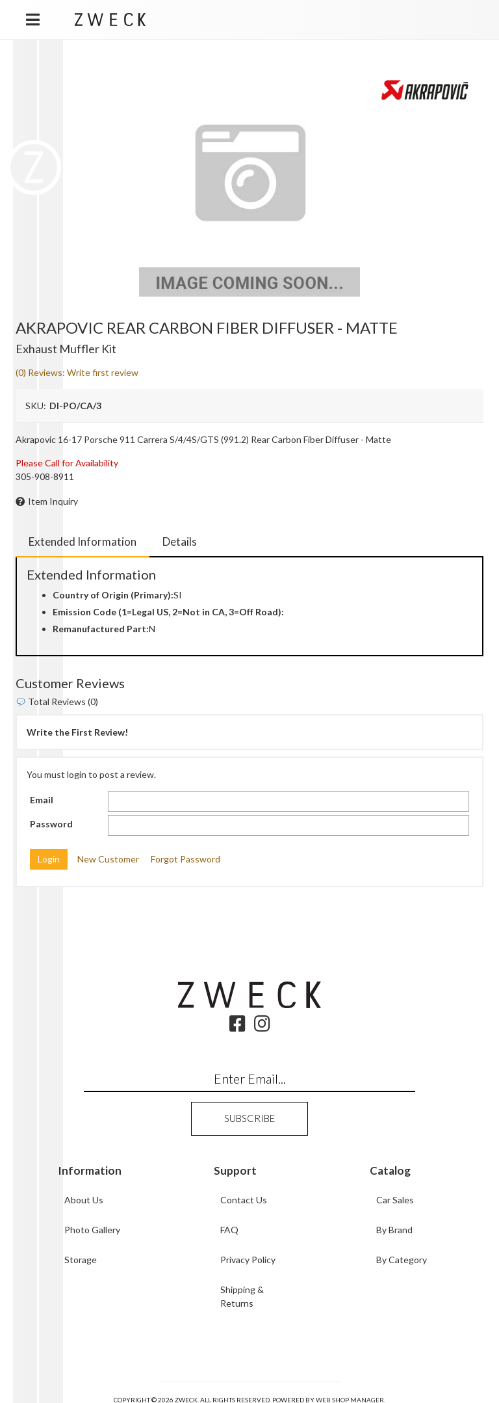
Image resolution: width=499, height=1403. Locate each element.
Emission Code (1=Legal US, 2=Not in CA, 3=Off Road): (168, 611)
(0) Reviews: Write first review (77, 372)
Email (41, 799)
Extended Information (82, 541)
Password (51, 823)
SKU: (35, 405)
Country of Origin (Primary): (113, 594)
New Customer (108, 858)
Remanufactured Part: (101, 628)
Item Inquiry (53, 501)
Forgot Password (185, 858)
